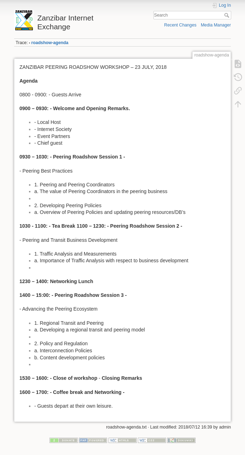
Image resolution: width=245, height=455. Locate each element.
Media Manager (216, 25)
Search (227, 15)
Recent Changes (180, 25)
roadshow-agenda (50, 42)
